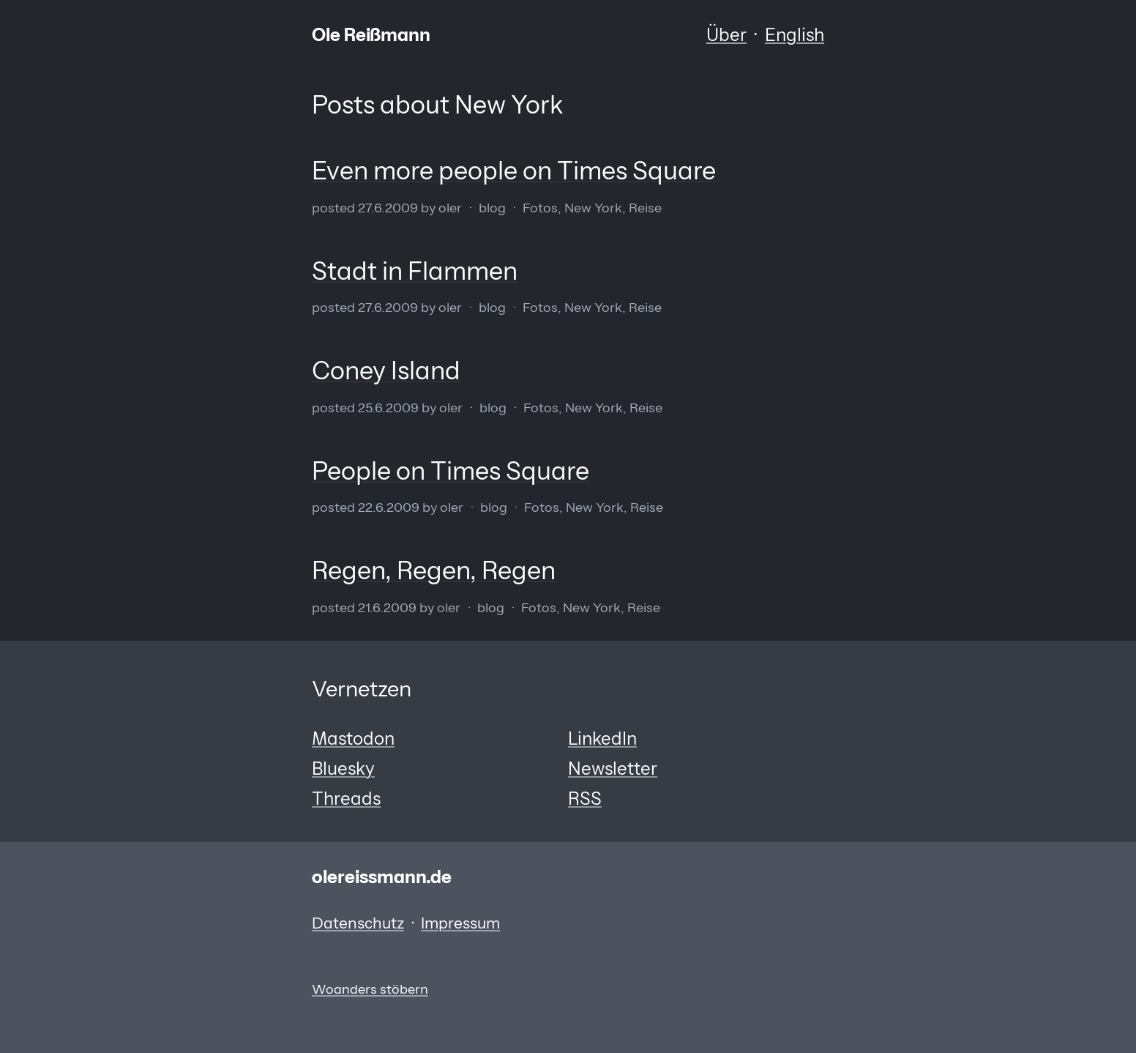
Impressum (460, 923)
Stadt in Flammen (414, 271)
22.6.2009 (388, 507)
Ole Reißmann (371, 34)
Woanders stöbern (370, 989)
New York (593, 207)
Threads (346, 798)
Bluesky (343, 768)
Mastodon (353, 738)
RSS (585, 798)
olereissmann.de (382, 877)
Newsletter (612, 768)
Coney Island (386, 370)
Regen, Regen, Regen (434, 570)
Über (726, 34)
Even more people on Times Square (514, 170)
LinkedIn (602, 738)
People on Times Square (450, 470)
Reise (645, 207)
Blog (492, 207)
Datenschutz (358, 923)
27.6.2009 (388, 207)
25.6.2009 (388, 407)
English (794, 34)
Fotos (540, 207)
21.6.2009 (387, 607)
